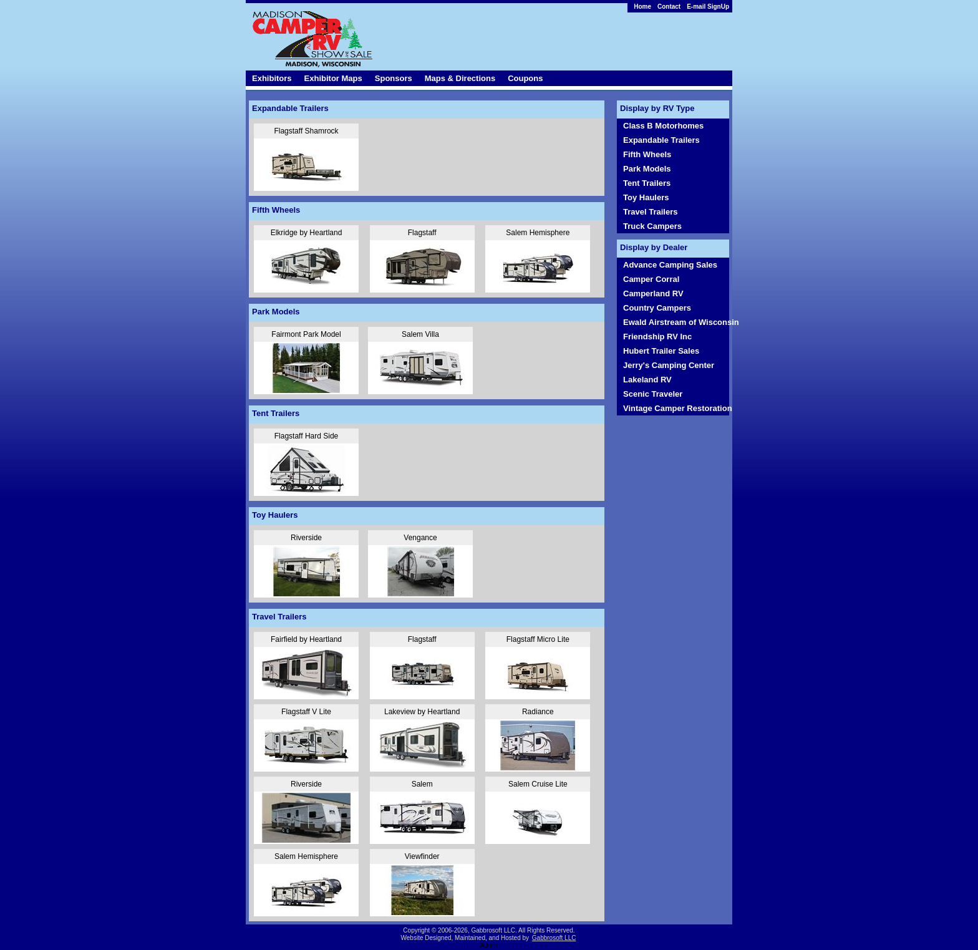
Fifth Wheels (647, 154)
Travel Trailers (650, 211)
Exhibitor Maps (333, 78)
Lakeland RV (647, 379)
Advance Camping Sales (670, 264)
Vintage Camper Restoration (676, 408)
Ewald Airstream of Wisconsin (676, 322)
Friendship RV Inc (657, 336)
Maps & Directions (460, 78)
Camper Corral (651, 279)
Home (642, 6)
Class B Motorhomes (663, 125)
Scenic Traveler (652, 394)
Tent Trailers (647, 183)
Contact (668, 6)
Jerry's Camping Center (668, 365)
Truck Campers (652, 226)
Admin (489, 945)
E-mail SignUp (708, 6)
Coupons (525, 78)
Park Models (647, 168)
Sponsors (393, 78)
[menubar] (678, 6)
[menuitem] (678, 6)
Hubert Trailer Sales (661, 351)
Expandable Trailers (661, 140)
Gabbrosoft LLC (554, 937)
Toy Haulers (646, 197)
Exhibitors (272, 78)
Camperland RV (653, 293)
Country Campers (657, 308)
